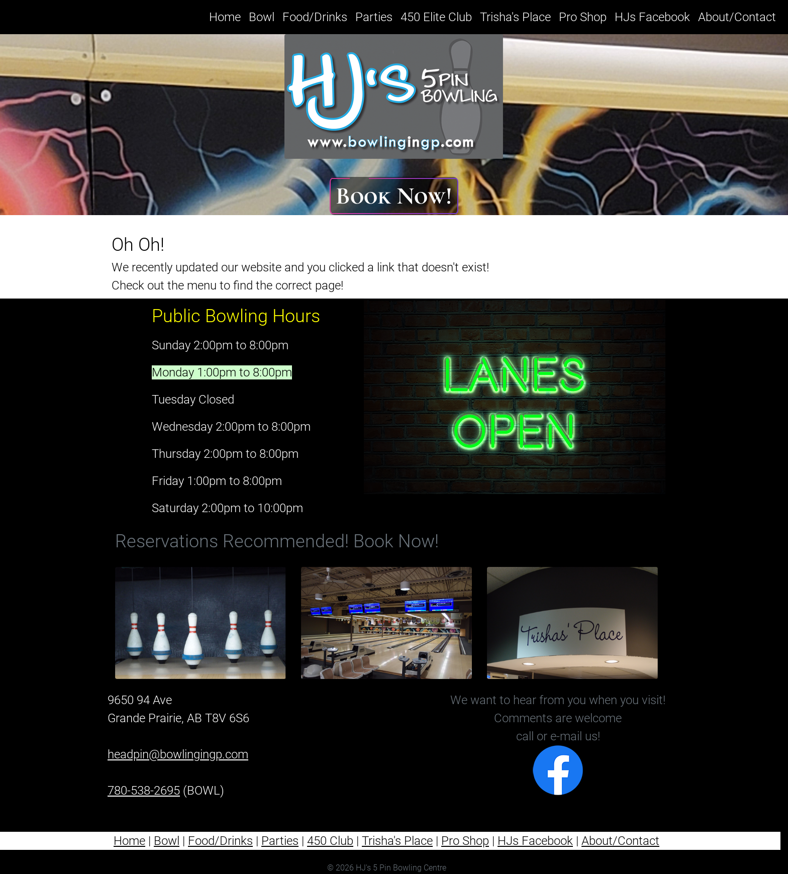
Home (227, 16)
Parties (373, 17)
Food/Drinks (314, 17)
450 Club (330, 841)
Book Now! (394, 196)
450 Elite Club (436, 17)
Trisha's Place (515, 17)
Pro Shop (583, 17)
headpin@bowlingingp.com (178, 754)
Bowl (261, 17)
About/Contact (737, 17)
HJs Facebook (652, 17)
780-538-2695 (144, 791)
